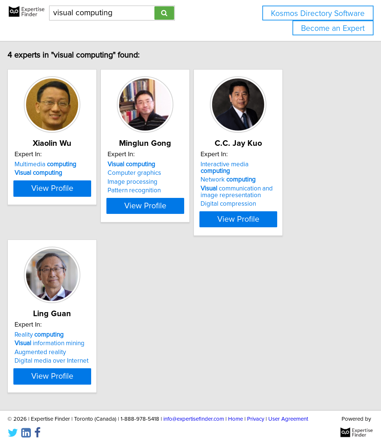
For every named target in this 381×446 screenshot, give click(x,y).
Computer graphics (168, 173)
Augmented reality (55, 345)
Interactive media (292, 164)
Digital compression (281, 197)
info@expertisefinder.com (193, 419)
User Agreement (288, 419)
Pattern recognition (168, 190)
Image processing (167, 182)
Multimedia (61, 164)
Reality (54, 328)
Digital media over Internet (67, 354)
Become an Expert (333, 28)
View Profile (77, 212)
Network (280, 173)
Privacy (255, 419)
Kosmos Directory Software (318, 13)
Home (235, 419)
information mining (65, 336)
